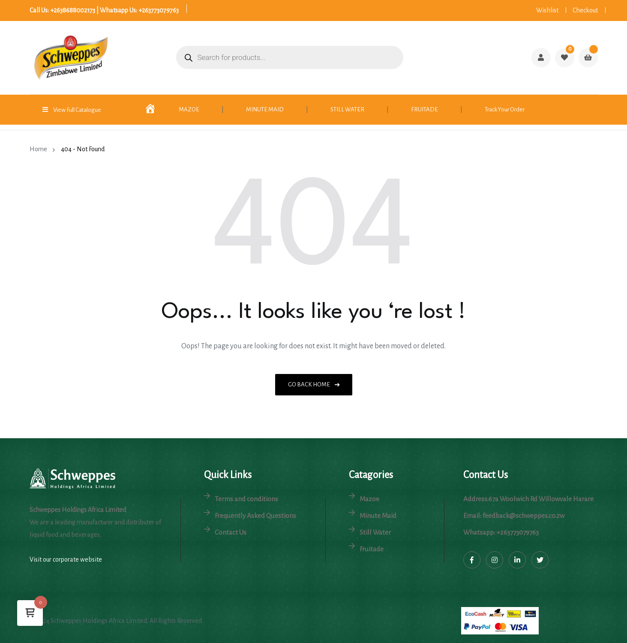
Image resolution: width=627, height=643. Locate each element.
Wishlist (547, 10)
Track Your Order (505, 109)
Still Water (375, 532)
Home (40, 149)
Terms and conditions (246, 498)
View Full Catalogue (77, 110)
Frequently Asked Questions (255, 515)
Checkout (585, 10)
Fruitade (372, 549)
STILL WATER (347, 109)
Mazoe (369, 498)
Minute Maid (378, 515)
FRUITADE (424, 109)
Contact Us (230, 532)
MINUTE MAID (265, 109)
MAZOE (189, 109)
